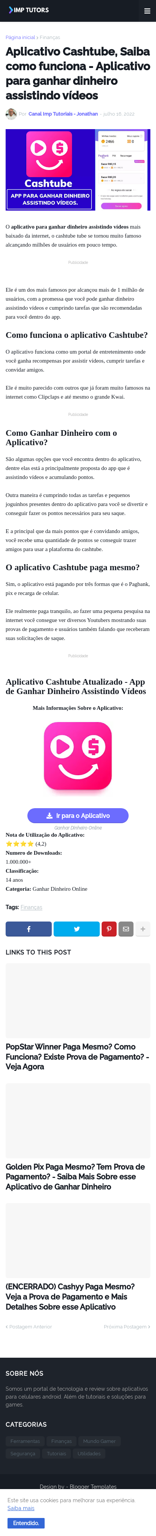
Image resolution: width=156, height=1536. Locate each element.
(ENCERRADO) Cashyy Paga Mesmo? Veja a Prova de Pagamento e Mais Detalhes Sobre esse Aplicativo (73, 1299)
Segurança (22, 1456)
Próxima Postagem (125, 1329)
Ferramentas (25, 1443)
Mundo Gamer (99, 1443)
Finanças (50, 37)
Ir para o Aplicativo (83, 815)
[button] (26, 1523)
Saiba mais (21, 1508)
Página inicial (20, 37)
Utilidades (89, 1456)
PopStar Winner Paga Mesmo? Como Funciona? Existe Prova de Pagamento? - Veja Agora (74, 1057)
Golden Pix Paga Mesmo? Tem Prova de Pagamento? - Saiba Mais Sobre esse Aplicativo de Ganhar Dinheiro (73, 1178)
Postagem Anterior (30, 1329)
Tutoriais (56, 1456)
